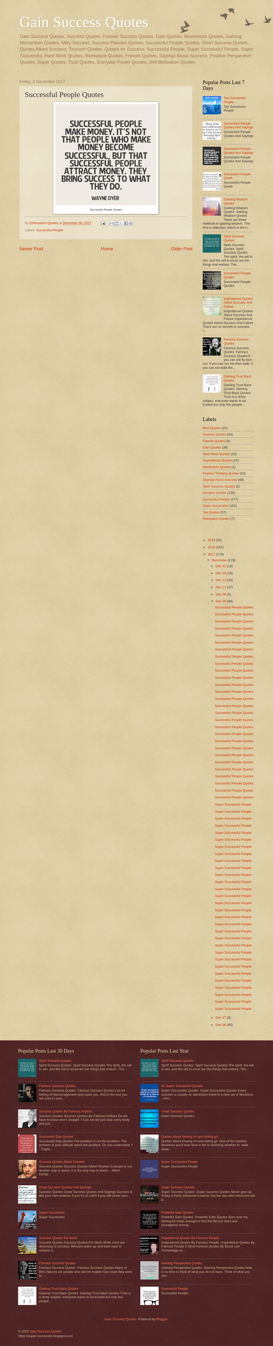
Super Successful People (233, 804)
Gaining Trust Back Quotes (58, 1288)
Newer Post (31, 248)
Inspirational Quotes (217, 460)
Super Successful (215, 506)
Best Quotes (212, 428)
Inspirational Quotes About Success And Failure (238, 302)
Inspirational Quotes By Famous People (190, 1238)
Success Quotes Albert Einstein (62, 1162)
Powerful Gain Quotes (177, 1212)
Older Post (182, 248)
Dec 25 (221, 573)
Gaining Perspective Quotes (181, 1263)
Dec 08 (221, 601)
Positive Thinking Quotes (221, 473)
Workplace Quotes (216, 519)
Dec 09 (221, 594)
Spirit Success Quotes (234, 238)
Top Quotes (211, 512)
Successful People (49, 230)
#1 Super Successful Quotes (182, 1086)
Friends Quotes (214, 441)
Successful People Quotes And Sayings (238, 125)
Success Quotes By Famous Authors (65, 1111)
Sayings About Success (220, 480)
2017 (212, 554)
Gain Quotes (212, 447)
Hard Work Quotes (216, 454)
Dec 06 (221, 1025)
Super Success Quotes (178, 1187)
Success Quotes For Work (58, 1238)
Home (107, 248)
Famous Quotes (214, 434)
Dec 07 (221, 1017)
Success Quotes (215, 493)
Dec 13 (221, 580)
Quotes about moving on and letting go (189, 1136)
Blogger (162, 1319)
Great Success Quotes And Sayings (65, 1187)
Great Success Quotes (177, 1111)
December (220, 560)
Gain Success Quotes (83, 21)
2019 (212, 540)
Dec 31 (221, 566)
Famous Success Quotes (57, 1086)
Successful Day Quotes (56, 1136)
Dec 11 (221, 587)
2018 (212, 547)
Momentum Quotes (216, 467)
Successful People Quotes (234, 607)
